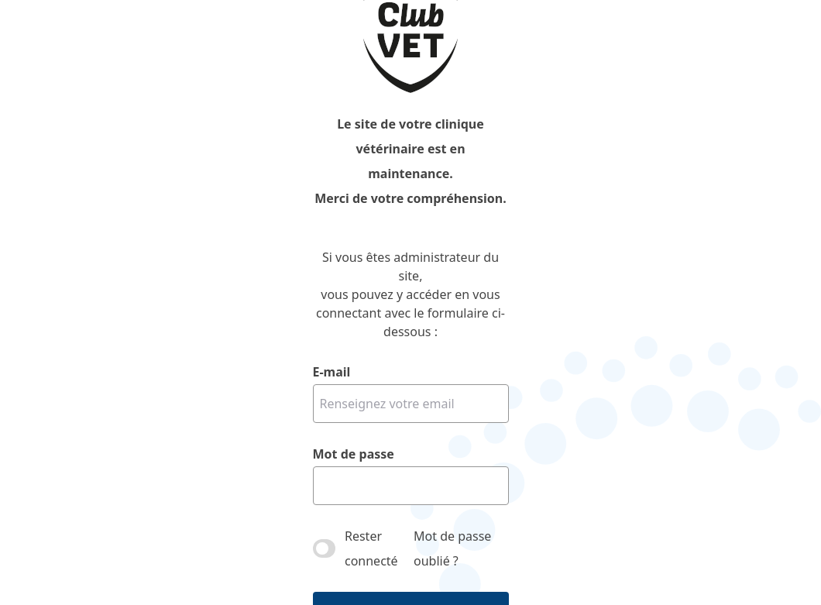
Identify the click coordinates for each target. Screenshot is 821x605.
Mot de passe (353, 453)
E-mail (332, 371)
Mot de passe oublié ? (452, 548)
